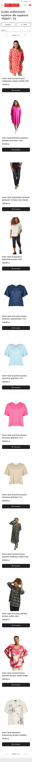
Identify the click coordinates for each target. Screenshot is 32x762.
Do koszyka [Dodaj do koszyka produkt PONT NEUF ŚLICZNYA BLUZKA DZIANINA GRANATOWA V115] (16, 328)
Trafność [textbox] (3, 30)
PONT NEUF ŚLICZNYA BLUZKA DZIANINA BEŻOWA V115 (14, 496)
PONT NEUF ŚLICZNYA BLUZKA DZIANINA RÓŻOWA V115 (14, 436)
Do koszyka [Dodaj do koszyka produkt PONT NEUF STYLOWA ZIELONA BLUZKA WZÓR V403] (16, 625)
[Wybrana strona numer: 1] (16, 35)
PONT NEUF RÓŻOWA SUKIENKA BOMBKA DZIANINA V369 (15, 139)
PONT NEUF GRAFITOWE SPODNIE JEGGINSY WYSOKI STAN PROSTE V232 (16, 198)
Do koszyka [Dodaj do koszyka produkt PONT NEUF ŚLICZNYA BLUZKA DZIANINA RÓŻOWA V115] (16, 447)
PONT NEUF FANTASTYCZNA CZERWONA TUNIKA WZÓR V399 (15, 79)
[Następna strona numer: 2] (25, 35)
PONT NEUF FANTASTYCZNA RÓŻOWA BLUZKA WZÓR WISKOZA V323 (16, 674)
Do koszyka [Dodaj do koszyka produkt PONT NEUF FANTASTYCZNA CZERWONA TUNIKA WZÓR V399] (16, 90)
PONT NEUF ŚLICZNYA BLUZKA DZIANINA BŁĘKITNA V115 (14, 377)
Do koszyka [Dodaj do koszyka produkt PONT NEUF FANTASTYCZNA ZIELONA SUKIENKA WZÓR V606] (16, 566)
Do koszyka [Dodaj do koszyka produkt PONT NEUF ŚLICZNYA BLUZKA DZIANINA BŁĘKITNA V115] (16, 387)
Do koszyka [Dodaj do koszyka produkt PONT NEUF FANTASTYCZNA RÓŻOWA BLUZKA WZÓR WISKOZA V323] (16, 685)
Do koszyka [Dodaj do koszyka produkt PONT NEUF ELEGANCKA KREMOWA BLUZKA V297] (16, 268)
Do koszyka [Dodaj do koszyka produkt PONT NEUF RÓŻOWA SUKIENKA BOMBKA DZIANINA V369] (16, 150)
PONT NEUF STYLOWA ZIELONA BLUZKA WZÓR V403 (14, 615)
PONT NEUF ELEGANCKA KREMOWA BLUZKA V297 (12, 258)
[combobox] (16, 30)
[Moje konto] (25, 1)
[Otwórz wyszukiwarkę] (25, 5)
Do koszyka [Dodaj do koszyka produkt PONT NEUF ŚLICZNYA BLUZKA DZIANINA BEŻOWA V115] (16, 506)
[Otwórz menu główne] (2, 5)
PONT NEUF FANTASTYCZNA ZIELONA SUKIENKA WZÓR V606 (15, 555)
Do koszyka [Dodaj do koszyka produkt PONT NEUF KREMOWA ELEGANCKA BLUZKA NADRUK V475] (16, 744)
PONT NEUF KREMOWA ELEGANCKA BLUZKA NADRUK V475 (14, 734)
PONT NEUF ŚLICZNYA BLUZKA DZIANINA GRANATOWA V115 (14, 317)
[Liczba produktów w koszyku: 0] (29, 5)
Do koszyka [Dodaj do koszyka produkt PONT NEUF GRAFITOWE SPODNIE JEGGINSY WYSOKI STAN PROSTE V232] (16, 209)
